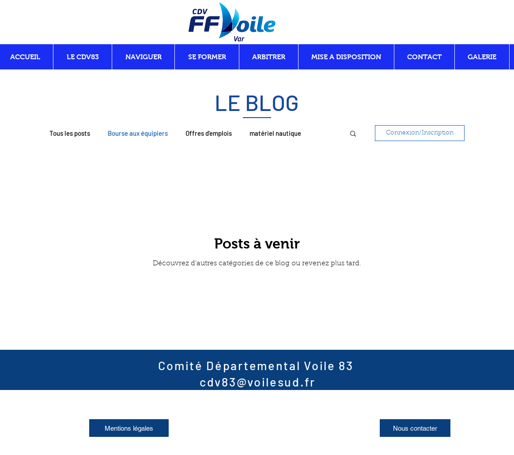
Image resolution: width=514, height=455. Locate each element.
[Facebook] (364, 424)
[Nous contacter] (415, 428)
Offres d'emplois (208, 133)
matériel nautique (275, 133)
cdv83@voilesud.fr (258, 382)
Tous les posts (69, 133)
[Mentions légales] (129, 428)
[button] (353, 134)
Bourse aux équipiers (138, 133)
